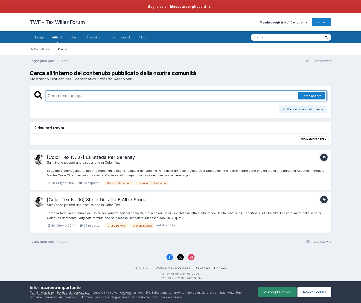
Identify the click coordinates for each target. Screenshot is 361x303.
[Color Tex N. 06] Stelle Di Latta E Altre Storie (96, 199)
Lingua (140, 268)
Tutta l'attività (40, 49)
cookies (125, 292)
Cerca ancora (311, 96)
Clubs (143, 37)
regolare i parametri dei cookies (53, 297)
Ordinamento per (313, 139)
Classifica (93, 37)
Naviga (39, 37)
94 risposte (90, 225)
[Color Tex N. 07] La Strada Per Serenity (91, 157)
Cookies (220, 268)
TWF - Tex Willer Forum (57, 22)
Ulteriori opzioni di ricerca (303, 109)
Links (74, 37)
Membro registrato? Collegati (284, 22)
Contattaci (202, 268)
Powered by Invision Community (180, 278)
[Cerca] (275, 37)
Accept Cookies (277, 292)
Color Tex (112, 162)
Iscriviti (321, 22)
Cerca (62, 49)
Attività (57, 39)
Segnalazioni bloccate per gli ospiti (177, 7)
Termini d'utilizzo (42, 292)
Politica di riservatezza (173, 268)
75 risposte (89, 183)
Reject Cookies (314, 292)
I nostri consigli (120, 37)
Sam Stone (55, 162)
